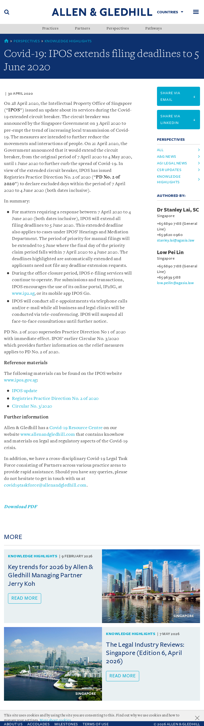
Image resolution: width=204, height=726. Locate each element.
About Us (13, 719)
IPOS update (24, 391)
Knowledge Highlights (68, 41)
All (160, 150)
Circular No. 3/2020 (32, 406)
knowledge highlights (169, 179)
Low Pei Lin (170, 252)
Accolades (38, 719)
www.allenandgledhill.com (47, 434)
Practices (50, 29)
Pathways (153, 29)
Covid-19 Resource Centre (76, 428)
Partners (82, 29)
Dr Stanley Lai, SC (178, 210)
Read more (24, 598)
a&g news (166, 157)
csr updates (169, 170)
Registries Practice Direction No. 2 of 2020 (55, 398)
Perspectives (118, 29)
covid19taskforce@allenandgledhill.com (45, 485)
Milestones (66, 719)
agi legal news (172, 163)
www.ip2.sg (23, 293)
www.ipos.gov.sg (20, 380)
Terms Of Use (96, 719)
